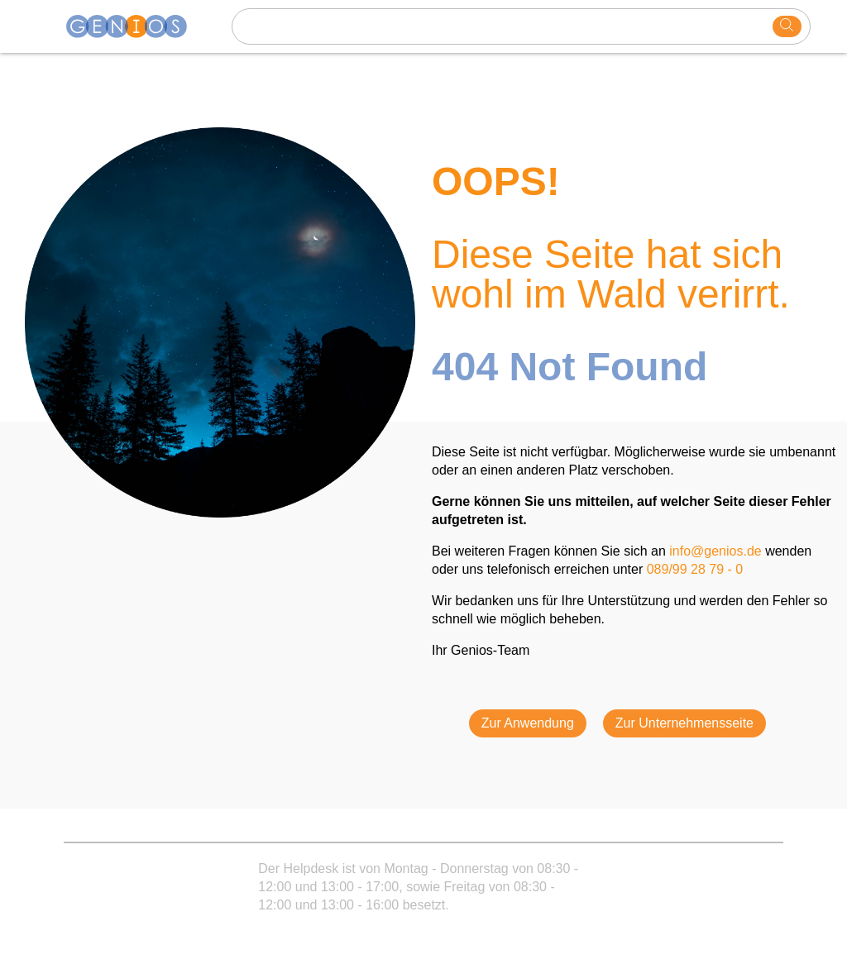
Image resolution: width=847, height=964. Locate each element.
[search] (787, 26)
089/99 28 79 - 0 (695, 569)
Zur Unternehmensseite (684, 723)
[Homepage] (136, 26)
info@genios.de (715, 551)
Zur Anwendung (527, 723)
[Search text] (504, 26)
